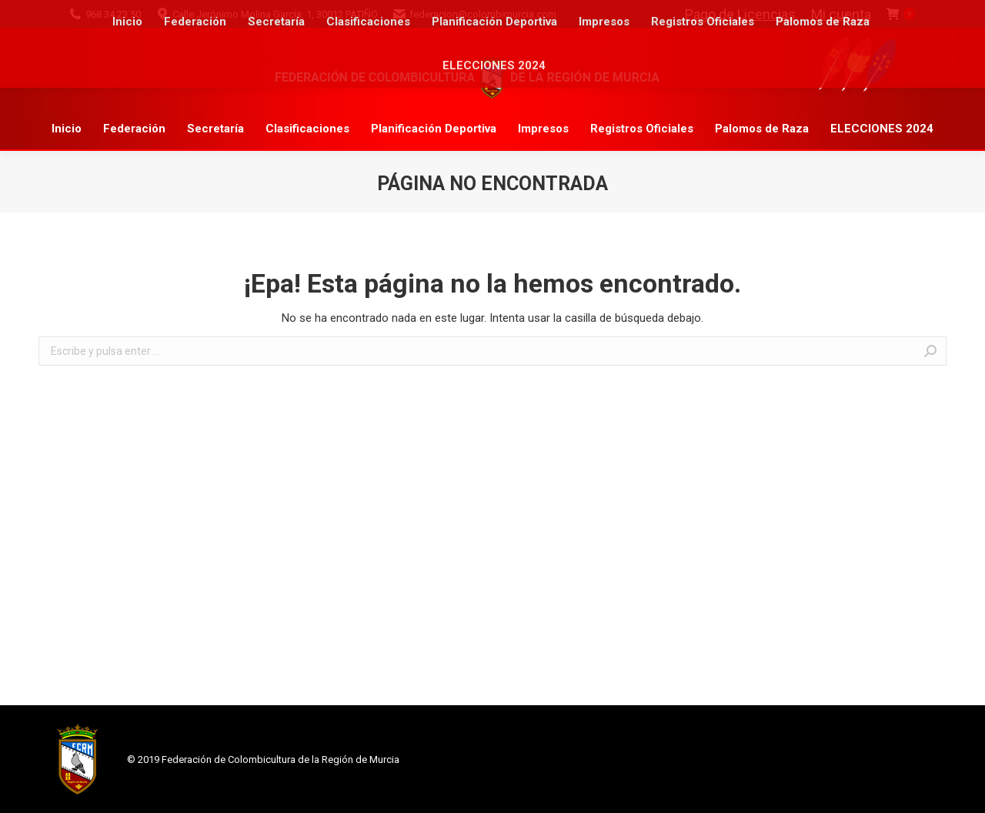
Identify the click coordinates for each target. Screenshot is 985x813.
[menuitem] (66, 129)
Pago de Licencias (740, 14)
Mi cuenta (841, 14)
